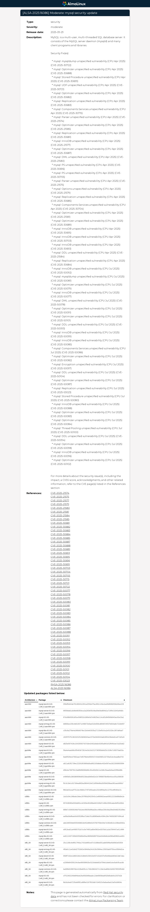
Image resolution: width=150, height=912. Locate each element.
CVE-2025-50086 (60, 624)
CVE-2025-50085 (60, 620)
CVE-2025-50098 (60, 658)
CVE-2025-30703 (60, 568)
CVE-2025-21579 (60, 504)
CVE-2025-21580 (60, 508)
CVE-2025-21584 (60, 515)
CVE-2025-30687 (60, 541)
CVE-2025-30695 (60, 557)
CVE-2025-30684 (60, 534)
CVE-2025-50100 (60, 665)
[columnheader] (31, 700)
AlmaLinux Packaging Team (106, 900)
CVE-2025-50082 (60, 609)
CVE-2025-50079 (60, 598)
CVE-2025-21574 (60, 493)
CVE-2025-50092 (60, 639)
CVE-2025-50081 (60, 605)
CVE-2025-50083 (60, 613)
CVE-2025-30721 (60, 583)
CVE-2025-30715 (60, 579)
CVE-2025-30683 (60, 530)
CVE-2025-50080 (61, 602)
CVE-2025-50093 (60, 643)
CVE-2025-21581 (60, 511)
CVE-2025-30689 (60, 549)
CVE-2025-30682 (60, 526)
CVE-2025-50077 (60, 590)
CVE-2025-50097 (60, 654)
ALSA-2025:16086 (60, 688)
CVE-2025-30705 (60, 575)
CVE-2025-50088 (61, 632)
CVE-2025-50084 (61, 617)
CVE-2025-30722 (60, 586)
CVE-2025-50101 (60, 669)
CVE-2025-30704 (60, 571)
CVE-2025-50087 (60, 628)
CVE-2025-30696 (60, 560)
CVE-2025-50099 (60, 662)
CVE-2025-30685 (60, 538)
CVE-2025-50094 (60, 647)
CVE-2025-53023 (60, 680)
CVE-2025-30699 (60, 564)
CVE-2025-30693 (60, 553)
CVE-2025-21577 (60, 500)
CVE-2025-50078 (60, 594)
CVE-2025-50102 (60, 673)
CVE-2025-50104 (60, 677)
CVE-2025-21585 (60, 519)
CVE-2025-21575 (60, 496)
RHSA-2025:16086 (61, 684)
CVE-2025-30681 (60, 523)
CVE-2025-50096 (60, 650)
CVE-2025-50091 (60, 635)
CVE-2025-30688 (60, 545)
